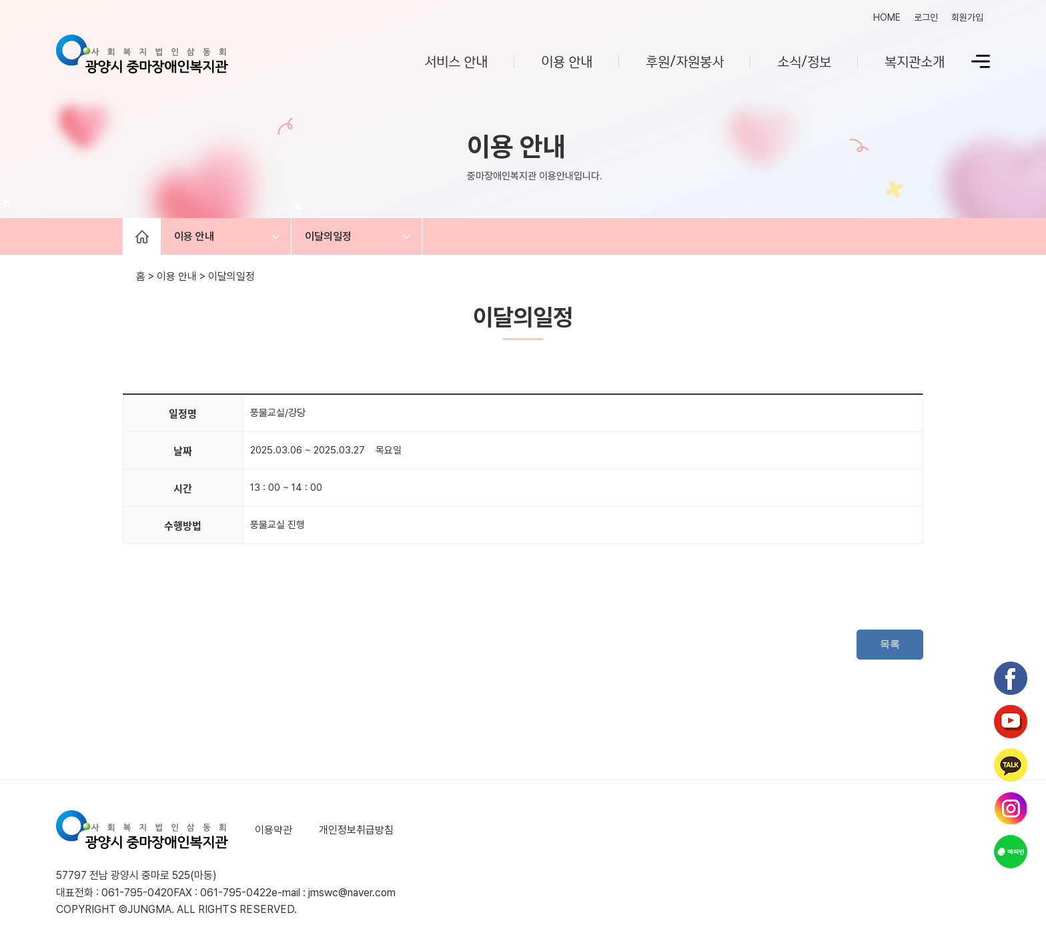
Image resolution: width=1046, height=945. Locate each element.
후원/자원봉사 (685, 61)
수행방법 (182, 525)
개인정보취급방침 (356, 830)
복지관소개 (915, 61)
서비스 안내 (456, 61)
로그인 (926, 17)
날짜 (182, 450)
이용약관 (273, 830)
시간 (182, 488)
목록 (890, 644)
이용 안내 (566, 61)
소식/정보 (804, 61)
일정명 (183, 413)
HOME (887, 17)
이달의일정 (328, 236)
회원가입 (967, 17)
